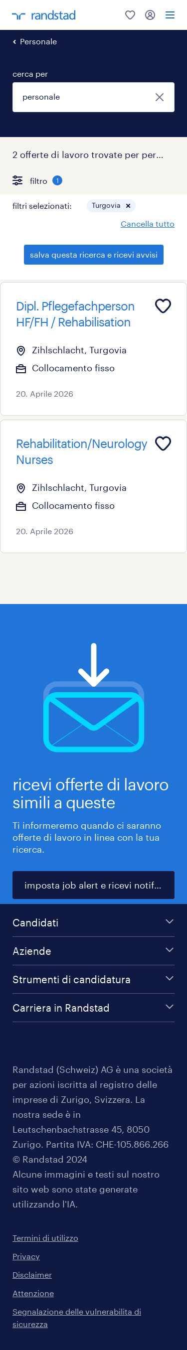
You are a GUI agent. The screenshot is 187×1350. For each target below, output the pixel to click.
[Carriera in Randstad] (93, 1008)
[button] (128, 206)
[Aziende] (93, 951)
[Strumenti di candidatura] (93, 979)
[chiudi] (160, 97)
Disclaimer (32, 1274)
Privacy (26, 1256)
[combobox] (93, 97)
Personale (38, 41)
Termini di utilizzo (45, 1237)
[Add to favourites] (163, 306)
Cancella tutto (148, 223)
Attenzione (33, 1293)
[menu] (170, 15)
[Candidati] (93, 922)
